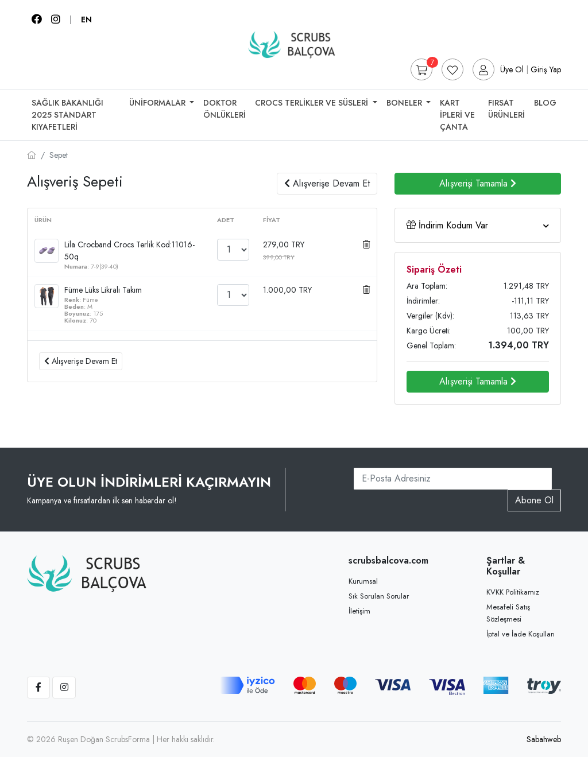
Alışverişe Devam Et (327, 183)
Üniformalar (158, 102)
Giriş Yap (546, 69)
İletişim (359, 610)
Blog (545, 102)
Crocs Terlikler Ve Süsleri (312, 102)
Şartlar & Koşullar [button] (505, 566)
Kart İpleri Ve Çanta (457, 115)
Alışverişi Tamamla (477, 183)
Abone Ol (534, 500)
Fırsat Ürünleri (506, 109)
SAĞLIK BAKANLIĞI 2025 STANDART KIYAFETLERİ (67, 115)
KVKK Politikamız (512, 592)
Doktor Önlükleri (224, 109)
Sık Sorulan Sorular (379, 596)
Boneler (405, 102)
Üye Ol (512, 69)
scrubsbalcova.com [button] (386, 560)
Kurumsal (363, 581)
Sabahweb (544, 739)
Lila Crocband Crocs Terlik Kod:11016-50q (129, 250)
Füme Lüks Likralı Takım (103, 290)
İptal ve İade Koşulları (520, 633)
